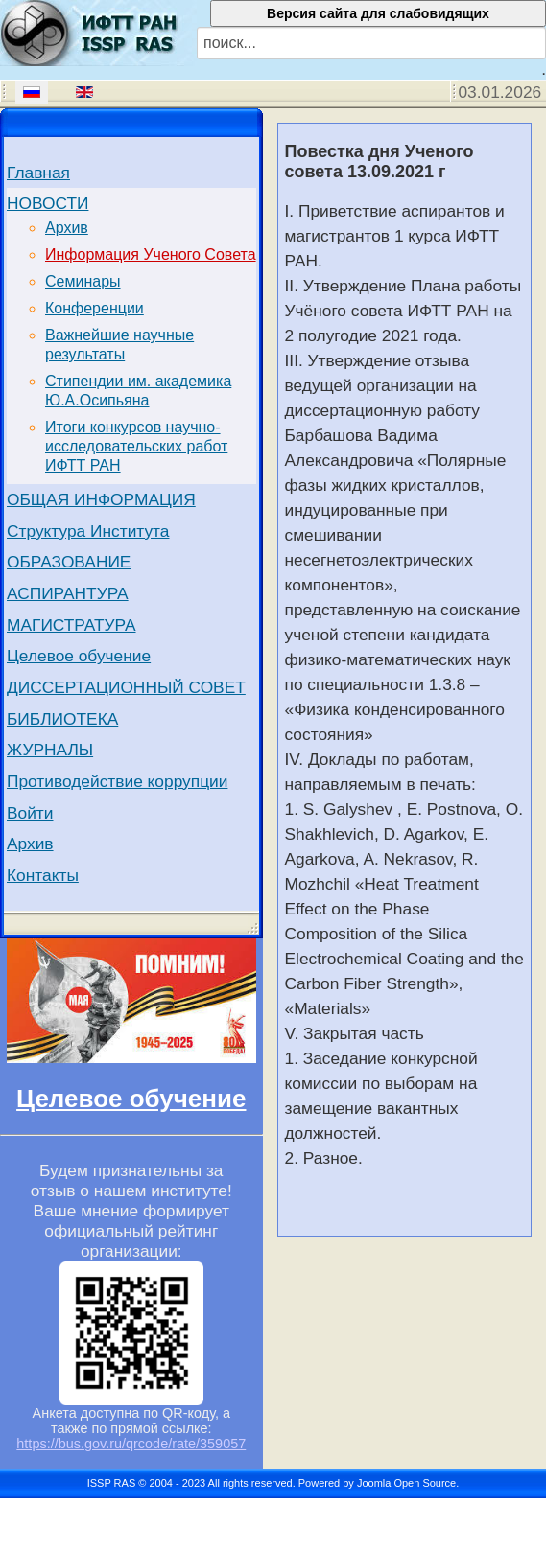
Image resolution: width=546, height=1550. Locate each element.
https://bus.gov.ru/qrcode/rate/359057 (131, 1443)
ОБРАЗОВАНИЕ (69, 561)
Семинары (83, 281)
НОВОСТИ (47, 203)
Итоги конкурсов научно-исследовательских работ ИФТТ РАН (136, 446)
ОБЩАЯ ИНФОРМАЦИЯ (101, 499)
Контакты (43, 875)
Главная (38, 172)
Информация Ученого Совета (150, 254)
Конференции (94, 308)
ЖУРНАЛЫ (50, 749)
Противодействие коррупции (117, 781)
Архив (66, 228)
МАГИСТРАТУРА (71, 625)
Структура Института (88, 531)
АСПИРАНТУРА (68, 593)
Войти (30, 812)
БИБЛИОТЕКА (62, 719)
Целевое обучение (79, 655)
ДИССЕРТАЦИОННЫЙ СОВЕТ (126, 687)
